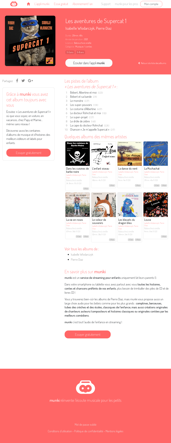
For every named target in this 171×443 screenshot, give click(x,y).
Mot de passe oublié (85, 424)
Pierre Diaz (104, 28)
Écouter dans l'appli (89, 63)
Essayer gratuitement (28, 153)
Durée (68, 35)
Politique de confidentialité (88, 431)
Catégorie (69, 46)
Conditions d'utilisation (60, 431)
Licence (69, 43)
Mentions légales (114, 431)
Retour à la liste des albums (152, 63)
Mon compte (151, 4)
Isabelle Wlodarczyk (80, 28)
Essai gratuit (61, 4)
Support (106, 4)
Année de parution (74, 39)
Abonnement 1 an (83, 4)
